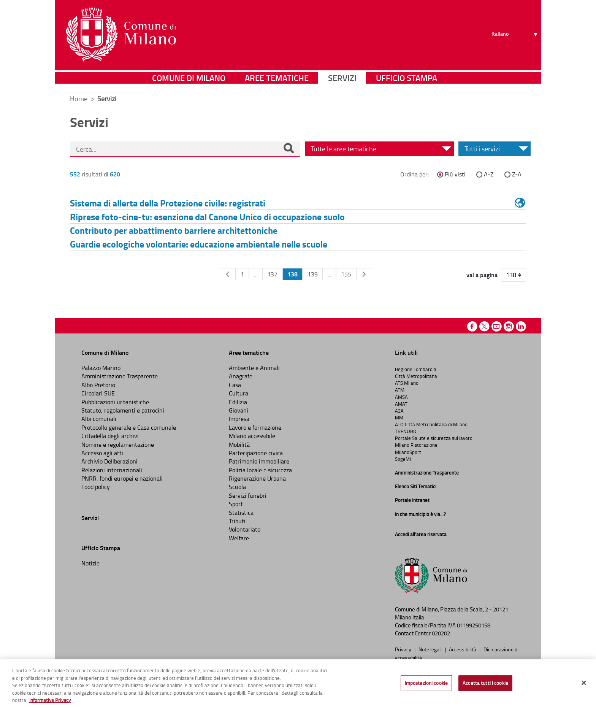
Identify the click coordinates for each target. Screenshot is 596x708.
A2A (399, 410)
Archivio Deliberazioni (109, 461)
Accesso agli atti (102, 453)
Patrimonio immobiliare (259, 461)
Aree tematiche (277, 78)
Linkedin (521, 326)
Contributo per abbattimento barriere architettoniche (173, 230)
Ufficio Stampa (406, 78)
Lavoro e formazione (255, 427)
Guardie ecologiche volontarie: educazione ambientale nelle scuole (198, 244)
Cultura (238, 393)
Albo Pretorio (98, 385)
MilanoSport (408, 452)
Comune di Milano (188, 78)
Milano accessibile (252, 436)
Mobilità (239, 444)
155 (346, 274)
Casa (235, 385)
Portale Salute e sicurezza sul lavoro (433, 438)
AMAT (401, 403)
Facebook (472, 326)
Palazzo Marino (100, 368)
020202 (441, 633)
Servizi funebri (247, 495)
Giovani (238, 410)
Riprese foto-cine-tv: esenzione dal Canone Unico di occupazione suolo (207, 216)
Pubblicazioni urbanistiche (115, 402)
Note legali (430, 649)
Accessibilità (463, 649)
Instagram (509, 326)
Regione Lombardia (415, 369)
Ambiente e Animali (254, 368)
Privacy (403, 649)
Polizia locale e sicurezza (260, 470)
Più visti (455, 174)
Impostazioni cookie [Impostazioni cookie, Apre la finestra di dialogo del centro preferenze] (426, 682)
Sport (236, 504)
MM (399, 417)
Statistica (241, 512)
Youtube (496, 326)
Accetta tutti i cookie (485, 682)
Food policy (95, 487)
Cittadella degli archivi (110, 436)
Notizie (90, 563)
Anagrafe (240, 376)
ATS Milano (406, 382)
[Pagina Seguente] (364, 274)
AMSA (401, 397)
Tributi (237, 521)
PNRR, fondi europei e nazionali (122, 478)
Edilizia (238, 402)
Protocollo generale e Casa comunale (128, 427)
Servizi (342, 78)
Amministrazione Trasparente (119, 376)
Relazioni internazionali (111, 470)
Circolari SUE (98, 393)
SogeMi (403, 459)
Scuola (237, 487)
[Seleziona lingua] (515, 34)
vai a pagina (482, 275)
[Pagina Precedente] (228, 274)
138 (292, 274)
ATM (399, 389)
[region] (298, 683)
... (255, 274)
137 (272, 274)
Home (78, 98)
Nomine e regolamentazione (117, 444)
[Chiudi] (583, 683)
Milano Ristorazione (416, 444)
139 (313, 274)
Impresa (239, 418)
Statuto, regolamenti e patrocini (122, 410)
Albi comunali (98, 418)
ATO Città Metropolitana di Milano (431, 424)
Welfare (239, 538)
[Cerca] (288, 149)
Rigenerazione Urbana (257, 478)
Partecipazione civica (256, 453)
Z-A (517, 174)
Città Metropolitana (416, 376)
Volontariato (244, 529)
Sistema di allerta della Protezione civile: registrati (167, 203)
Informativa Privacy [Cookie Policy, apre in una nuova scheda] (50, 700)
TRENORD (405, 431)
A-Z (489, 174)
